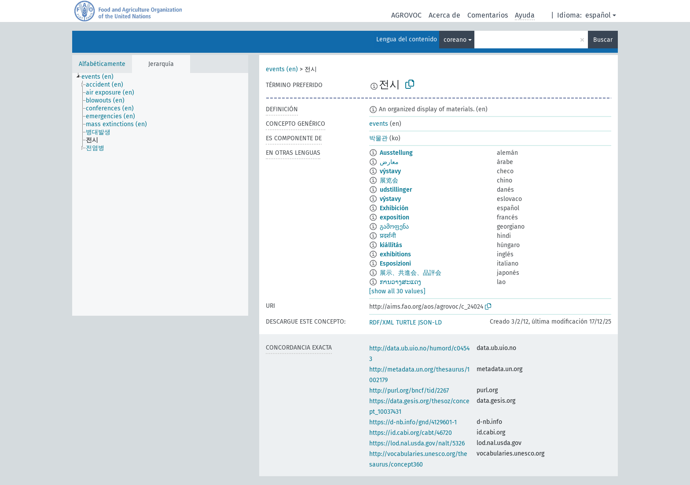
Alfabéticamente (102, 64)
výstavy (390, 171)
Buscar (603, 40)
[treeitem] (101, 77)
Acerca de (444, 15)
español (598, 15)
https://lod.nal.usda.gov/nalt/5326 (417, 443)
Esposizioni (395, 263)
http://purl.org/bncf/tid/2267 (409, 390)
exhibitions (395, 254)
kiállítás (391, 245)
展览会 (389, 180)
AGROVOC (406, 15)
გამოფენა (394, 226)
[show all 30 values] (397, 291)
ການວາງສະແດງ (400, 282)
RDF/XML (381, 322)
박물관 (378, 138)
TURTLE (406, 322)
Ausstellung (396, 153)
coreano (455, 40)
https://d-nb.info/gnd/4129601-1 (413, 422)
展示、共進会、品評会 (410, 273)
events (378, 124)
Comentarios (487, 15)
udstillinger (396, 189)
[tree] (160, 194)
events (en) (282, 69)
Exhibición (394, 208)
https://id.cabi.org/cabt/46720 (410, 433)
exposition (394, 217)
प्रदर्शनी (388, 236)
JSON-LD (430, 322)
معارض (389, 162)
